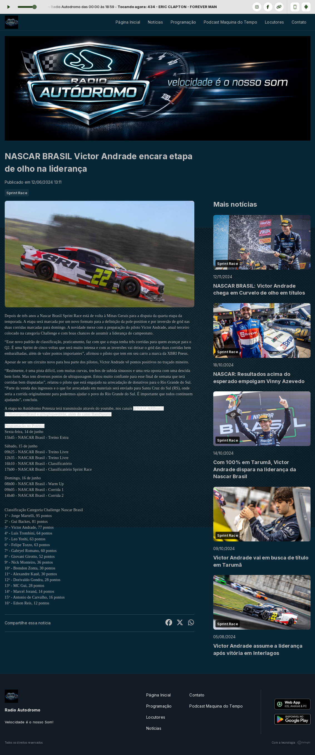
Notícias (155, 22)
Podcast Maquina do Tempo (230, 22)
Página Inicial (128, 22)
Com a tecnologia (291, 742)
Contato (299, 22)
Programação (183, 22)
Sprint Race (16, 193)
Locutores (274, 22)
